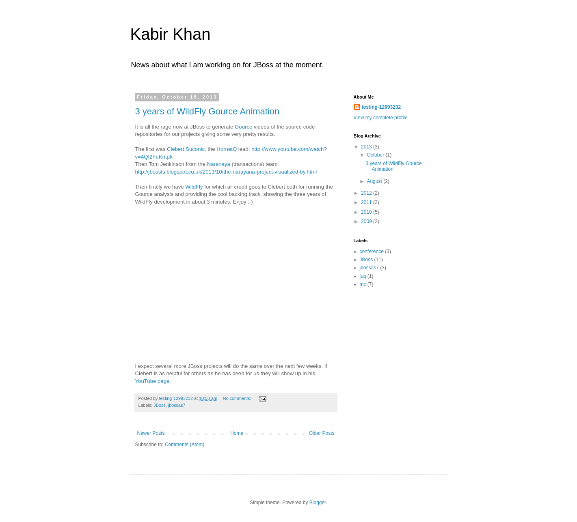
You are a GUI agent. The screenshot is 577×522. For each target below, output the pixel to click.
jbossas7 (177, 405)
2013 (367, 147)
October (376, 155)
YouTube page (152, 381)
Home (236, 433)
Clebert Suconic (186, 149)
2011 (367, 202)
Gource (243, 127)
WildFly (194, 187)
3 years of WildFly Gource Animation (207, 111)
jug (363, 276)
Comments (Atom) (184, 444)
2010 (367, 212)
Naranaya (218, 164)
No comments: (238, 398)
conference (372, 251)
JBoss (159, 405)
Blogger (317, 502)
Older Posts (322, 433)
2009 (367, 221)
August (375, 181)
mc (363, 284)
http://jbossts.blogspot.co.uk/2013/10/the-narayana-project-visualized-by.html (226, 172)
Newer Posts (151, 433)
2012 (367, 193)
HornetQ (226, 149)
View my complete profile (381, 117)
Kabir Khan (170, 34)
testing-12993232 (381, 107)
